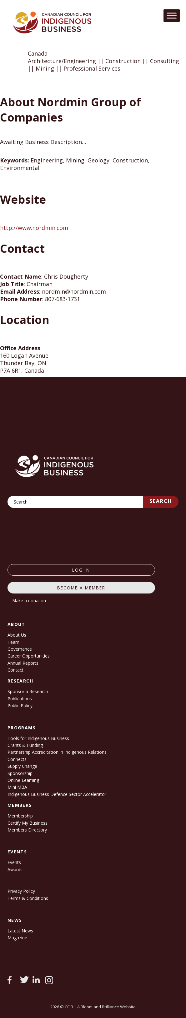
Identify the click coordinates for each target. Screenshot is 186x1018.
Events (14, 862)
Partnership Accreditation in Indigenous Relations (57, 752)
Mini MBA (17, 787)
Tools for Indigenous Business (38, 738)
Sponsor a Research (28, 691)
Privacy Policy (21, 891)
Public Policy (20, 705)
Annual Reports (23, 663)
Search (160, 501)
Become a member (81, 588)
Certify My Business (28, 823)
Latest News (20, 931)
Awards (15, 869)
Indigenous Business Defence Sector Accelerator (57, 794)
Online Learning (23, 780)
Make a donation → (32, 600)
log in (81, 570)
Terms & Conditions (28, 898)
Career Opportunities (29, 656)
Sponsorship (20, 773)
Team (13, 642)
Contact (15, 670)
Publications (20, 699)
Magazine (17, 938)
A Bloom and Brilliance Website (106, 1007)
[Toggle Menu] (172, 15)
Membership (20, 816)
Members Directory (27, 830)
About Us (17, 635)
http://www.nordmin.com (34, 227)
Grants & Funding (25, 745)
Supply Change (22, 766)
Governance (20, 649)
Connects (17, 759)
